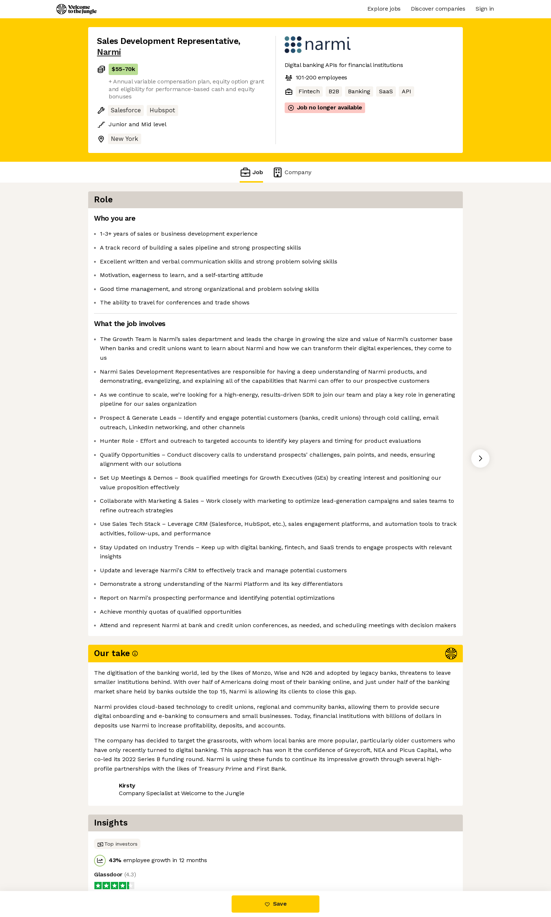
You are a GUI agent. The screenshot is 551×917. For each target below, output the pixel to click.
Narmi (109, 52)
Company (291, 172)
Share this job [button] (117, 860)
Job (251, 172)
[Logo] (76, 9)
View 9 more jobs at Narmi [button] (186, 860)
